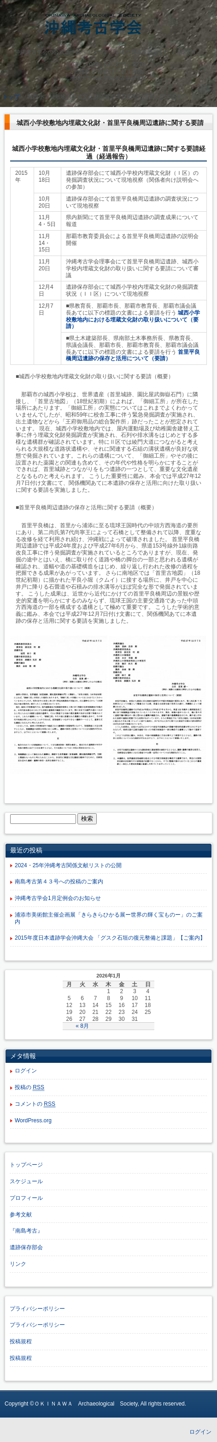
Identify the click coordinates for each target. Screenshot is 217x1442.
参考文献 (21, 1214)
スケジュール (26, 1181)
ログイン (26, 1070)
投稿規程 (21, 1341)
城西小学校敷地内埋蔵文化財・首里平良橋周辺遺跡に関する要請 (110, 122)
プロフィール (26, 1198)
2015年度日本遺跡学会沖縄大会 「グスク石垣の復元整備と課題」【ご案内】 (110, 938)
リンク (18, 1264)
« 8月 (82, 1026)
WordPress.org (33, 1120)
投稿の (29, 1087)
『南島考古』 (26, 1230)
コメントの (35, 1104)
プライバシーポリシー (37, 1308)
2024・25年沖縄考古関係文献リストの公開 (68, 865)
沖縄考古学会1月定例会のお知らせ (58, 898)
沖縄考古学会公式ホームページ (108, 26)
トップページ (26, 1165)
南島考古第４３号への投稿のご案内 (59, 881)
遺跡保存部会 (26, 1247)
